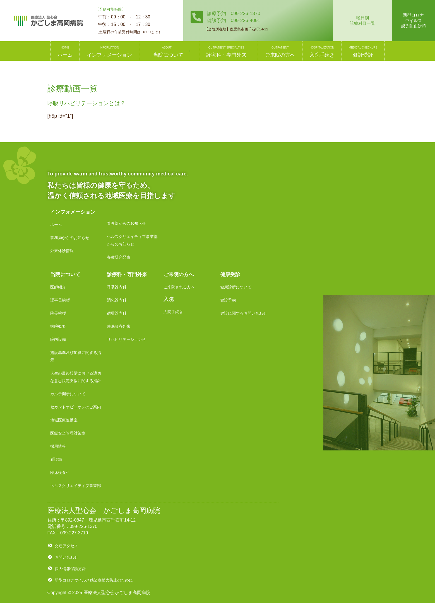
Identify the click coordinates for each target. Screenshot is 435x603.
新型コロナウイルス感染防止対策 (413, 20)
